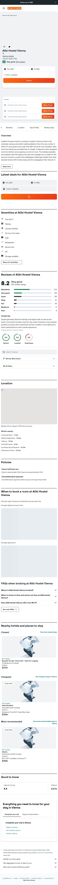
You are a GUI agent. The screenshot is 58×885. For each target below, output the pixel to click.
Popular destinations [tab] (30, 814)
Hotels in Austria (37, 878)
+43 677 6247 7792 (9, 59)
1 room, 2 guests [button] (10, 75)
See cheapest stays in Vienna (46, 677)
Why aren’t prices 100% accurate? (30, 867)
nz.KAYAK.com (7, 878)
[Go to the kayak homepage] (14, 8)
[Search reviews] (31, 351)
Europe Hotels (24, 878)
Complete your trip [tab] (12, 814)
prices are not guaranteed (45, 852)
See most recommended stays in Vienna (45, 722)
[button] (55, 2)
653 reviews (20, 62)
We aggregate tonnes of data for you (30, 863)
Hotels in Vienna (11, 833)
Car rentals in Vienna (13, 830)
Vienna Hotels (48, 878)
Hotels (16, 878)
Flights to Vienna (11, 827)
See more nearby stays (48, 632)
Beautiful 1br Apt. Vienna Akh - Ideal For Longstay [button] (20, 661)
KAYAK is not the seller (30, 859)
